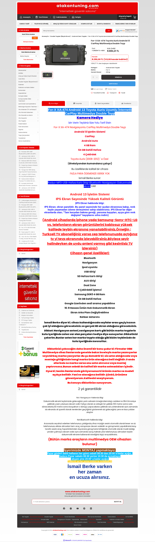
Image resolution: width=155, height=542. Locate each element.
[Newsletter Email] (77, 501)
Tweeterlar (22, 138)
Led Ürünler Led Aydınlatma (27, 104)
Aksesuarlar (22, 70)
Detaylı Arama (28, 42)
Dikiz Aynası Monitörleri (100, 517)
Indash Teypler (62, 517)
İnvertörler (125, 519)
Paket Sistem (22, 124)
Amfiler (20, 73)
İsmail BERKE (30, 519)
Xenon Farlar (98, 525)
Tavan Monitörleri (73, 517)
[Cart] (125, 17)
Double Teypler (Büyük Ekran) (27, 82)
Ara (35, 38)
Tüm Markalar (28, 59)
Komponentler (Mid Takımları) (24, 100)
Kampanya (54, 522)
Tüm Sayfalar (28, 337)
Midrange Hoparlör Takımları (27, 107)
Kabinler (21, 85)
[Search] (77, 30)
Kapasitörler (22, 93)
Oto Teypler (22, 121)
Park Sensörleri (23, 127)
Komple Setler (23, 96)
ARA (109, 31)
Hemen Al (118, 77)
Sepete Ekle (113, 83)
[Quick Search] (25, 38)
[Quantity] (95, 77)
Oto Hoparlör (22, 118)
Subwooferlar (22, 132)
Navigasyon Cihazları (81, 519)
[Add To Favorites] (98, 93)
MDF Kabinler (82, 522)
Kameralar (21, 90)
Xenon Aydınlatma (24, 141)
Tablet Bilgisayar (75, 525)
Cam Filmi (21, 79)
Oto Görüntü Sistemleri (25, 112)
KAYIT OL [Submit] (117, 501)
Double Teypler (51, 517)
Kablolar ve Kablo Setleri (26, 87)
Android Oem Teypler (113, 68)
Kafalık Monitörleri (86, 517)
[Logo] (77, 8)
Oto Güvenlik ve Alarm (25, 115)
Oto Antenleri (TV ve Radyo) (27, 109)
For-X (108, 70)
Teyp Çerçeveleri (24, 135)
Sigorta (20, 129)
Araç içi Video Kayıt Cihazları (27, 76)
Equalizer (118, 519)
